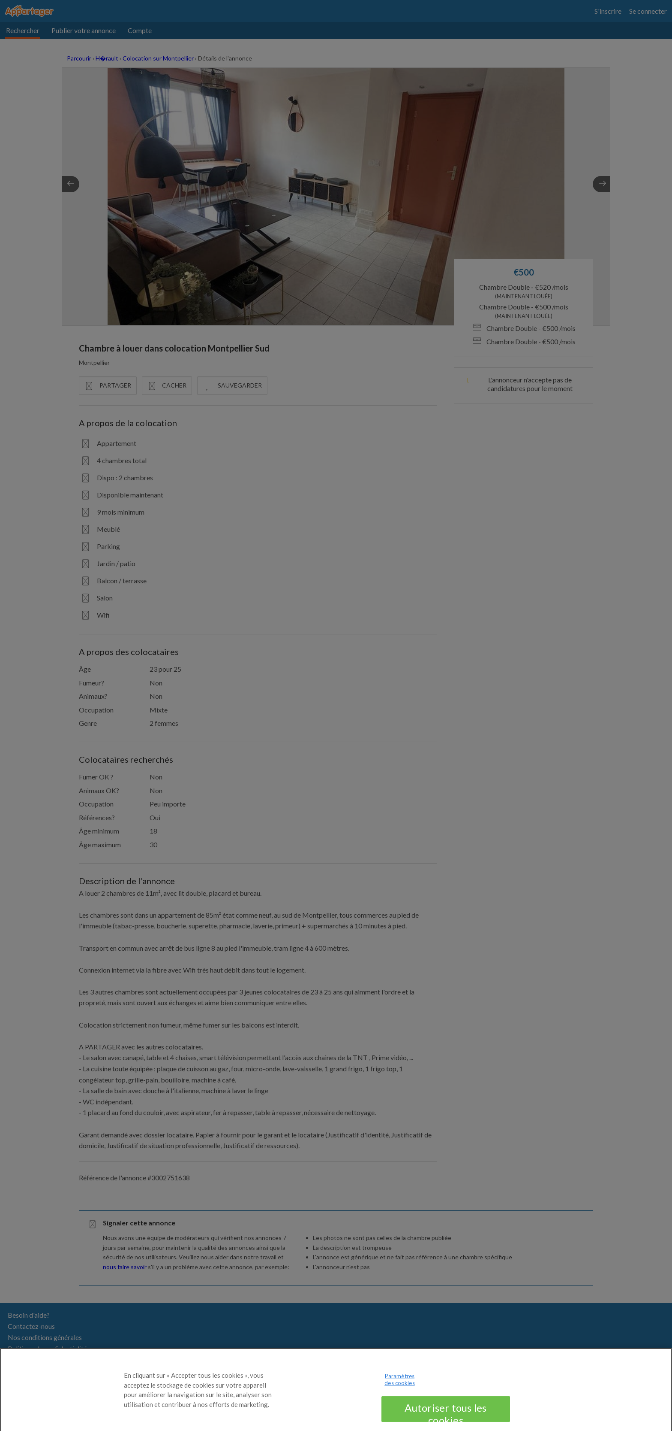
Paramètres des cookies (399, 1384)
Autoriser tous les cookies (445, 1415)
